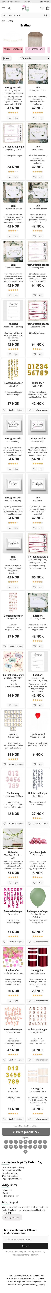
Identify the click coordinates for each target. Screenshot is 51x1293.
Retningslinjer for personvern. (25, 1254)
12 (16, 1146)
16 (35, 1146)
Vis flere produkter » (26, 1132)
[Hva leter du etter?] (25, 15)
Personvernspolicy (10, 1196)
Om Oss (6, 1193)
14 (25, 1146)
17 (40, 1146)
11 (11, 1146)
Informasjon (44, 2)
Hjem (3, 21)
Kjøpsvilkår (7, 1190)
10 (6, 1146)
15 (30, 1146)
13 (21, 1146)
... (45, 1146)
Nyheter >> (28, 2)
